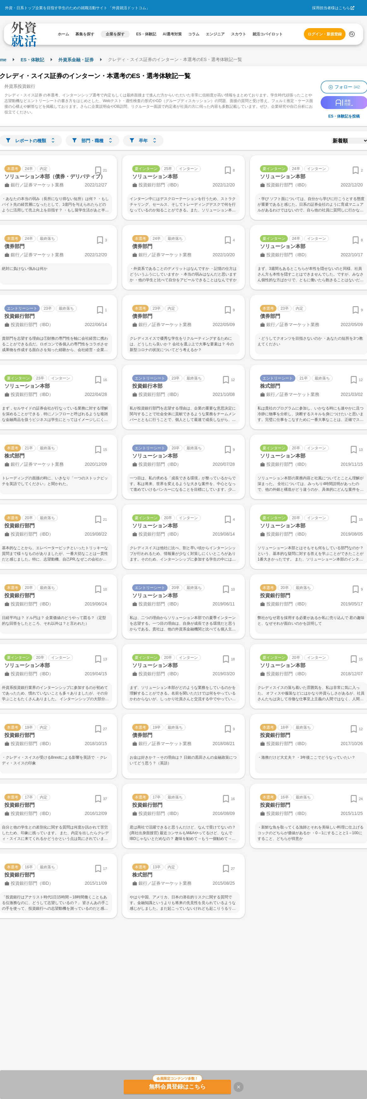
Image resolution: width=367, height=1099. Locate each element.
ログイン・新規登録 (325, 34)
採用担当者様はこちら (331, 8)
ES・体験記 (32, 59)
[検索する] (352, 34)
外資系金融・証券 (76, 59)
